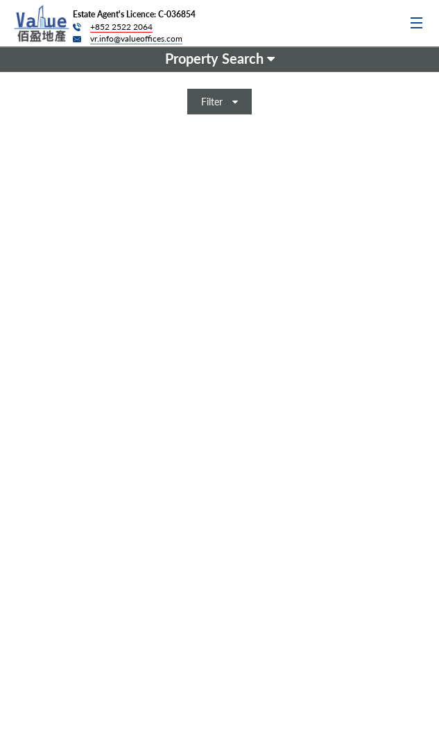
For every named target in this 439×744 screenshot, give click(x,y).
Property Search (220, 58)
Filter (219, 101)
